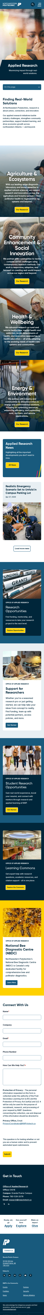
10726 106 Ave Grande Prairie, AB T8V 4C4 (9, 1263)
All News (12, 465)
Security (26, 1291)
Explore (21, 1226)
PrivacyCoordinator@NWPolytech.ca (19, 1123)
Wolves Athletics (29, 1295)
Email (5, 1038)
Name (5, 1011)
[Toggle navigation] (39, 4)
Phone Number (10, 1052)
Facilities (6, 1291)
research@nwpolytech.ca (20, 1200)
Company (7, 1025)
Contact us (8, 1250)
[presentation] (20, 1133)
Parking (26, 1287)
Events (5, 1287)
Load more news (22, 549)
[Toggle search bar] (33, 4)
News (5, 1295)
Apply (8, 1226)
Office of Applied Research (15, 1186)
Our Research (22, 210)
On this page (9, 87)
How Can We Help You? (14, 1065)
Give (35, 1226)
